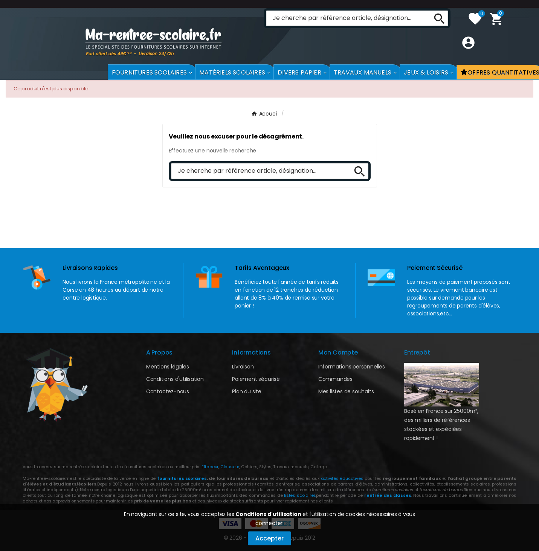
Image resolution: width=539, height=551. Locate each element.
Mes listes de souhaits (346, 391)
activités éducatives (342, 478)
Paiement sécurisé (256, 379)
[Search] (436, 36)
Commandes (335, 379)
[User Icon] (466, 60)
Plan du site (246, 391)
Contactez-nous (167, 391)
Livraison (242, 366)
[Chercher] (346, 36)
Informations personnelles (351, 366)
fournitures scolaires (182, 478)
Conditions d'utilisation (268, 514)
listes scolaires (300, 495)
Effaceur (210, 467)
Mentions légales (167, 366)
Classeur (229, 467)
